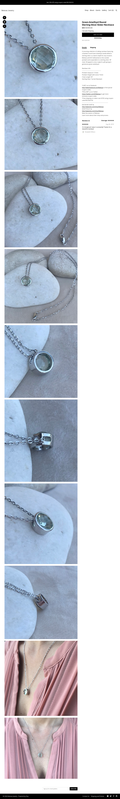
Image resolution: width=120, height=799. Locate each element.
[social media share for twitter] (4, 22)
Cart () (111, 10)
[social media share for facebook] (4, 17)
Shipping (93, 47)
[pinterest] (113, 796)
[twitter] (110, 796)
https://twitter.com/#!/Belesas (91, 94)
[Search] (116, 10)
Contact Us (85, 796)
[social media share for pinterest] (4, 26)
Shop (86, 10)
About (92, 10)
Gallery (104, 10)
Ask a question (85, 40)
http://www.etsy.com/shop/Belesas (93, 107)
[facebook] (107, 796)
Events (98, 10)
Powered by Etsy (23, 796)
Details (84, 47)
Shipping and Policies (97, 796)
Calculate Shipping (88, 31)
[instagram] (116, 796)
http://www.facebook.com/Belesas (92, 88)
